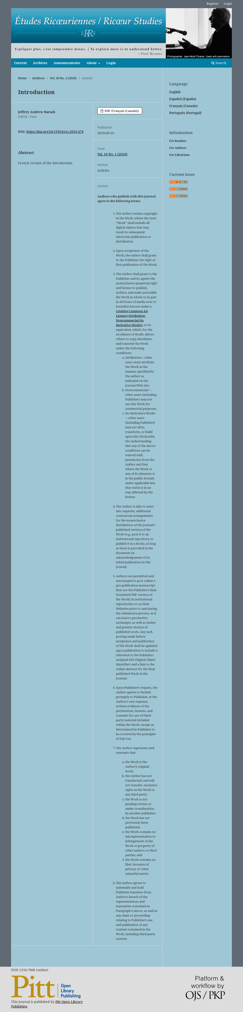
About (92, 63)
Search (218, 63)
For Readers (177, 141)
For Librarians (179, 155)
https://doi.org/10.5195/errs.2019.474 (54, 131)
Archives (40, 63)
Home (22, 78)
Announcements (67, 63)
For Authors (177, 148)
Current (20, 63)
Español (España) (182, 99)
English (175, 92)
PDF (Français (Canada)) (121, 111)
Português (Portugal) (185, 113)
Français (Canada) (183, 106)
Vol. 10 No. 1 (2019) (63, 78)
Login (111, 63)
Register (212, 3)
